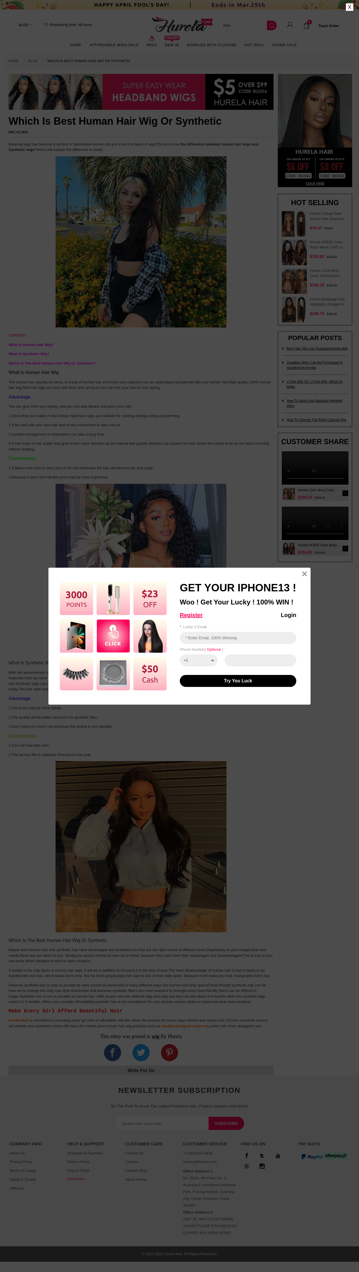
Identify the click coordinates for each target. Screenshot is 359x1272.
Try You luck (238, 680)
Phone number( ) (201, 649)
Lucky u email (193, 627)
